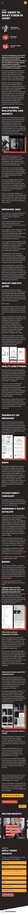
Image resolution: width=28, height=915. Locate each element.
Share (22, 806)
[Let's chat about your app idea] (12, 795)
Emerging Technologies (9, 801)
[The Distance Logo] (9, 911)
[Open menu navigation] (25, 2)
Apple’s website (6, 578)
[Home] (2, 2)
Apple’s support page (10, 558)
